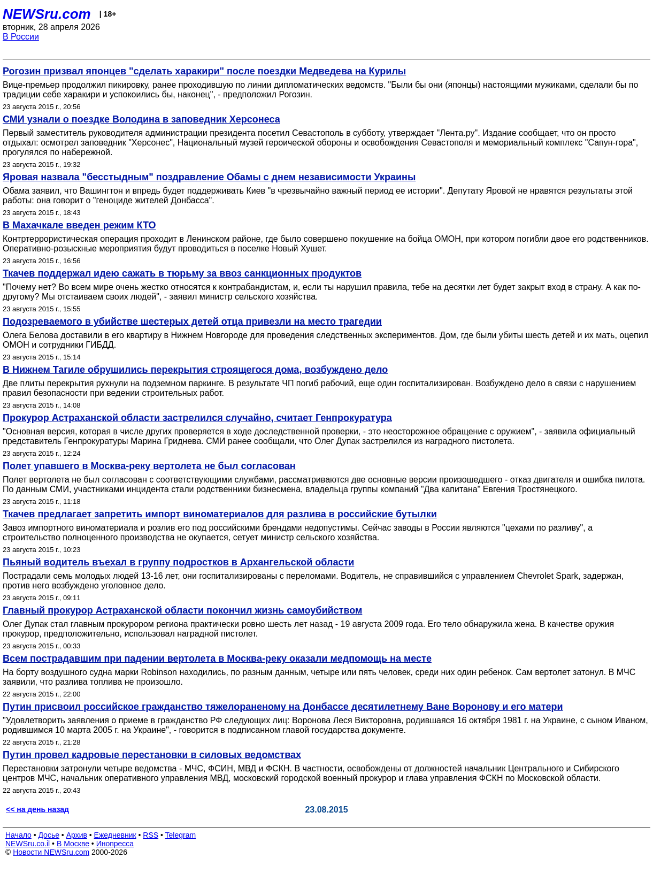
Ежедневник (115, 835)
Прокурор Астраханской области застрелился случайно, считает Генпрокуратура (197, 417)
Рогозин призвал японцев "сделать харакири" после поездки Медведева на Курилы (204, 71)
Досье (48, 835)
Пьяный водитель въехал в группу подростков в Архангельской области (178, 562)
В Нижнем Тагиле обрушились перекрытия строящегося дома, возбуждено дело (195, 369)
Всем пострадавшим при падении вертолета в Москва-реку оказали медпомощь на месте (217, 658)
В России (21, 36)
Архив (76, 835)
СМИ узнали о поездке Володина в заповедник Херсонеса (141, 119)
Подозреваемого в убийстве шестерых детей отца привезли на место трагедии (192, 321)
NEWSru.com (47, 14)
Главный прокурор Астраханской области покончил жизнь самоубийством (182, 610)
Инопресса (115, 843)
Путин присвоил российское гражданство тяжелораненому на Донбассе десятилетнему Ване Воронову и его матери (283, 706)
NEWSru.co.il (27, 843)
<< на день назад (37, 809)
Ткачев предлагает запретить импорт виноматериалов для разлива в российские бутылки (220, 514)
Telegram (180, 835)
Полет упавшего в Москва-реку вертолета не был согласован (149, 466)
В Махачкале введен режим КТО (79, 225)
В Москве (73, 843)
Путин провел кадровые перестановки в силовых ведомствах (152, 754)
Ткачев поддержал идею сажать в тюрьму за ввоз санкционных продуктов (182, 273)
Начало (18, 835)
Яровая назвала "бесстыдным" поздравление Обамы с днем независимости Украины (209, 177)
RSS (150, 835)
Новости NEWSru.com (51, 852)
